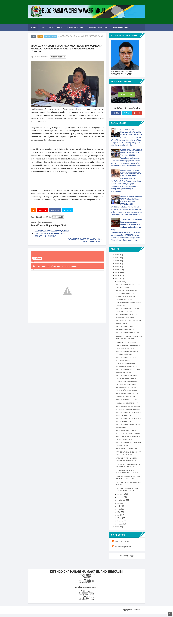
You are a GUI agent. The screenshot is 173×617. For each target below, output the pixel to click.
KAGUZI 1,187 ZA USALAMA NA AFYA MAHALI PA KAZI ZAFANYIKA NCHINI (131, 132)
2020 (118, 270)
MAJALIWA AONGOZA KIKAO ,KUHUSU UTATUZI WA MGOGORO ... (128, 434)
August (121, 506)
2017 (118, 278)
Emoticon (37, 256)
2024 (118, 258)
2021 (118, 267)
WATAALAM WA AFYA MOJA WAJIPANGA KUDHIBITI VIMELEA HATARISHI (131, 152)
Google (42, 210)
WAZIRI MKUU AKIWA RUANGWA (128, 332)
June (120, 512)
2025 (118, 255)
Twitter (68, 210)
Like (116, 113)
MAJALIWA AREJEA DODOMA (127, 452)
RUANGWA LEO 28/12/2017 (126, 344)
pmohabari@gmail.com (124, 550)
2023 (118, 261)
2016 (118, 530)
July (119, 509)
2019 (118, 272)
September (122, 504)
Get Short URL (57, 217)
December (122, 281)
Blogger (131, 559)
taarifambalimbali (51, 36)
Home (34, 36)
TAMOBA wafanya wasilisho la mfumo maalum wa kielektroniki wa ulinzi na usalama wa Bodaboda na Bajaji (126, 224)
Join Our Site (127, 94)
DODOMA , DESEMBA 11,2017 (127, 401)
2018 (118, 275)
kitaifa (41, 36)
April (119, 518)
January (121, 527)
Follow (126, 113)
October (121, 501)
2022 (118, 264)
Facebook (55, 210)
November (122, 498)
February (121, 524)
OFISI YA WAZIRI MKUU (123, 545)
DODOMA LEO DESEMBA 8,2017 (128, 405)
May (119, 515)
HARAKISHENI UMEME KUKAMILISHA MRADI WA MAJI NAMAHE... (127, 338)
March (120, 521)
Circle (137, 113)
